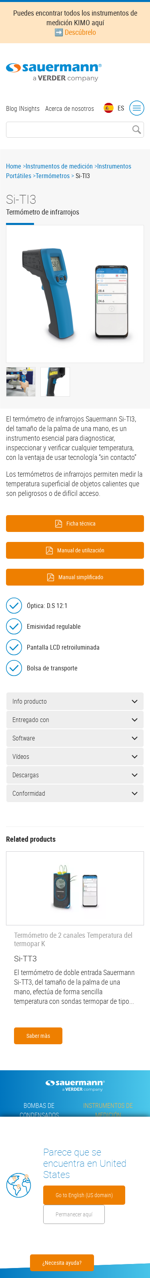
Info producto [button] (75, 701)
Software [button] (75, 738)
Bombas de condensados (39, 1110)
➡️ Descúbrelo (75, 32)
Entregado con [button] (75, 719)
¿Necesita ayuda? (62, 1262)
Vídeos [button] (75, 756)
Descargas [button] (75, 774)
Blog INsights (23, 108)
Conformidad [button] (75, 793)
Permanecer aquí (74, 1214)
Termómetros (53, 175)
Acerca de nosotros (69, 108)
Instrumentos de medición (59, 166)
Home (13, 166)
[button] (75, 294)
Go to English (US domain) (84, 1195)
